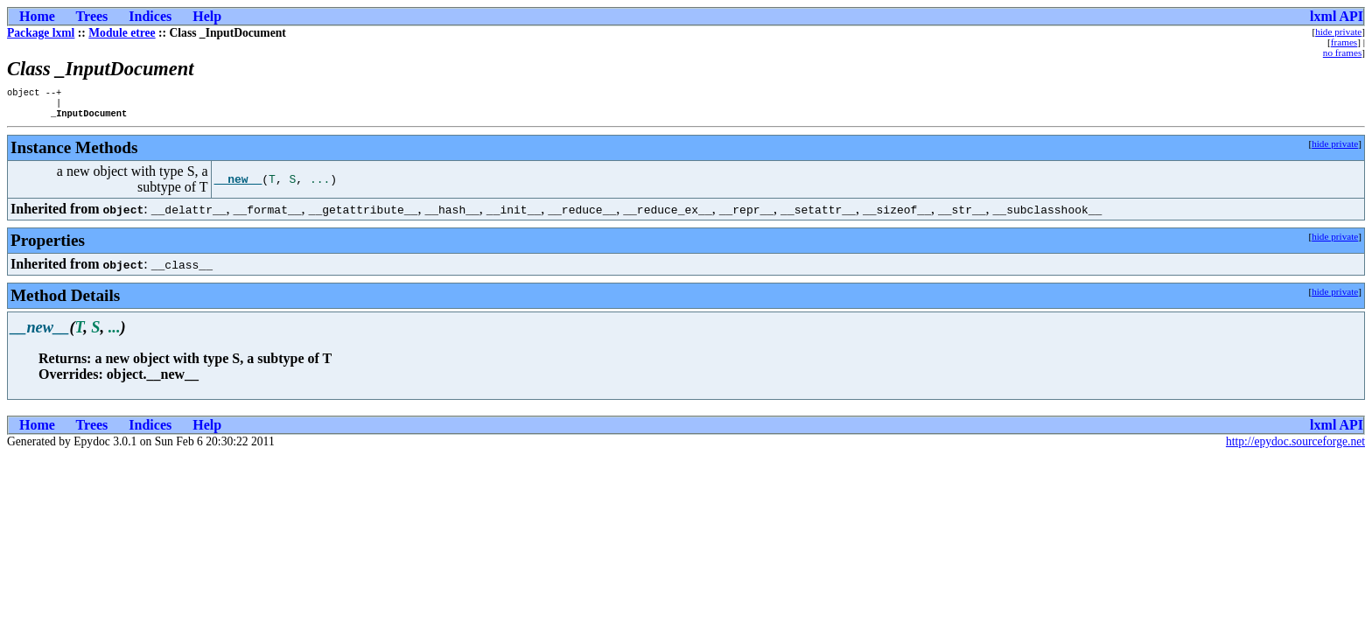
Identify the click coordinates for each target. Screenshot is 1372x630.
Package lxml (40, 32)
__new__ (238, 184)
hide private (1338, 31)
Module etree (121, 32)
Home (37, 16)
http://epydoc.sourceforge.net (1295, 446)
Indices (150, 16)
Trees (92, 16)
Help (206, 16)
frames (1344, 42)
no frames (1342, 52)
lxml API (1336, 16)
